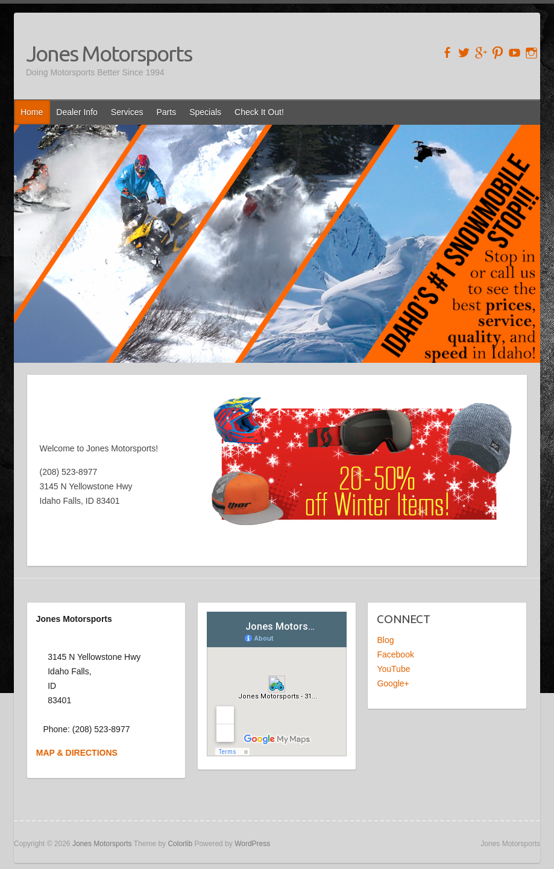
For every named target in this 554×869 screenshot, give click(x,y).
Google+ (393, 683)
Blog (385, 640)
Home (31, 112)
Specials (205, 112)
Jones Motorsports (109, 53)
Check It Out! (259, 112)
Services (127, 112)
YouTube (393, 669)
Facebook (395, 654)
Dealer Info (76, 112)
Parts (167, 112)
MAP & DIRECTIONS (77, 753)
